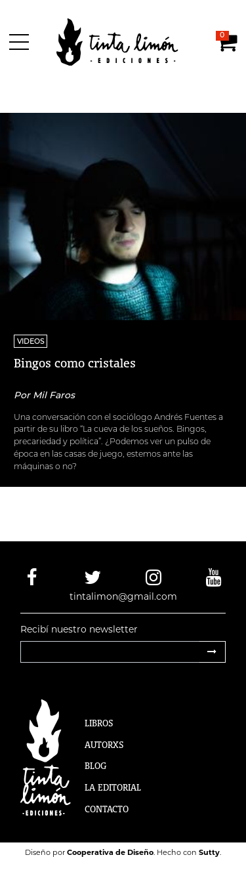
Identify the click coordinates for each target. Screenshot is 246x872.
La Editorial (113, 787)
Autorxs (104, 744)
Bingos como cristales (75, 363)
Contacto (107, 809)
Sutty (209, 852)
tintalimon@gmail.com (123, 596)
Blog (95, 765)
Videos (30, 341)
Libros (99, 723)
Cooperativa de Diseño (110, 852)
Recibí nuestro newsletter (79, 629)
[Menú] (21, 42)
